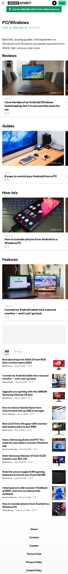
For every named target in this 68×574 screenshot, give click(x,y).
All (7, 351)
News (18, 351)
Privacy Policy (34, 562)
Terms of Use (34, 553)
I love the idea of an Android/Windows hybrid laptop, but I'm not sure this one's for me (33, 88)
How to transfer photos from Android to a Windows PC (33, 224)
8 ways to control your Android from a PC (33, 157)
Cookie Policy (34, 570)
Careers (34, 545)
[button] (34, 3)
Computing (17, 28)
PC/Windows (34, 28)
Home (5, 28)
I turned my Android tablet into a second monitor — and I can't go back (33, 292)
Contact (34, 537)
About (34, 529)
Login (62, 3)
